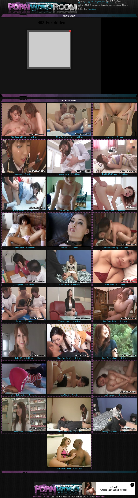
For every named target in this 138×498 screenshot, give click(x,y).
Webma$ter (100, 497)
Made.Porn (110, 3)
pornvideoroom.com (41, 497)
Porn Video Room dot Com (96, 1)
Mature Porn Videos (99, 3)
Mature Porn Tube (84, 3)
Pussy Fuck (92, 9)
